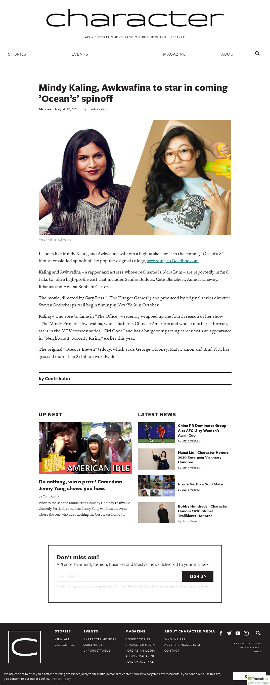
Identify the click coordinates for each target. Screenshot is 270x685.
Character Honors (99, 639)
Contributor (97, 109)
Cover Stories (137, 639)
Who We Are (174, 639)
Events (80, 54)
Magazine (174, 54)
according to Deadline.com (173, 260)
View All (62, 639)
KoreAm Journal (139, 661)
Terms (117, 586)
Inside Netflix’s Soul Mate (200, 484)
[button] (258, 680)
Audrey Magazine (140, 656)
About (229, 54)
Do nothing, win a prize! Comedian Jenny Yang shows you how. (80, 485)
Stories (17, 54)
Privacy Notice (138, 586)
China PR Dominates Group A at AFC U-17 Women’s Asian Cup (202, 430)
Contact (171, 650)
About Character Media (189, 631)
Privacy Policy (251, 647)
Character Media (140, 645)
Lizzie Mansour (191, 441)
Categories (64, 645)
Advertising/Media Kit (183, 645)
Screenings (93, 645)
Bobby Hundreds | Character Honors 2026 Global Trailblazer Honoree (203, 510)
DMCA (258, 651)
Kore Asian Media (140, 650)
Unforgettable (96, 650)
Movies (45, 109)
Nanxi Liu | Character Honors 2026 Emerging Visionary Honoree (203, 457)
